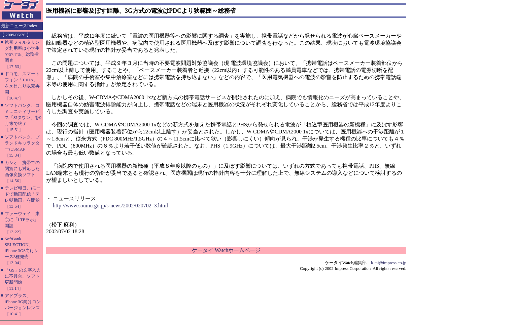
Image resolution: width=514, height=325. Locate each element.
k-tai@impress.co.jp (388, 262)
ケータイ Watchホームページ (226, 250)
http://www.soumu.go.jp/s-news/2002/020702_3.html (110, 205)
